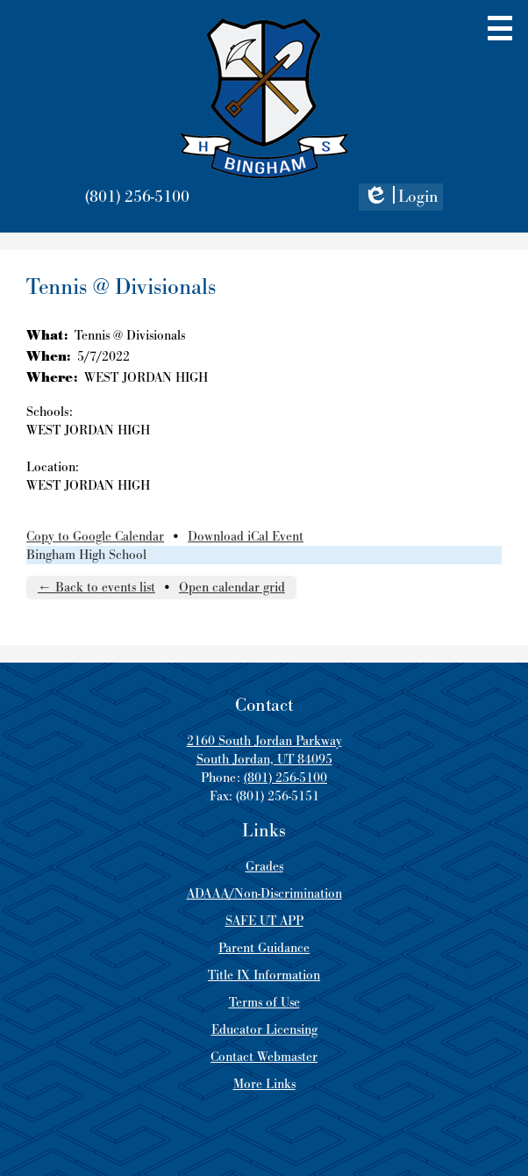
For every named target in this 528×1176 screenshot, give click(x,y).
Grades (264, 866)
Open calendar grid (232, 587)
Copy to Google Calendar (95, 536)
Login (401, 198)
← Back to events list (96, 587)
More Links (264, 1084)
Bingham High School (86, 555)
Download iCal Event (245, 536)
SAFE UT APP (264, 921)
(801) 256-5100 (137, 197)
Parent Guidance (264, 948)
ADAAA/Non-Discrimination (264, 894)
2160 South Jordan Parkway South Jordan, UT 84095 (264, 750)
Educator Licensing (264, 1030)
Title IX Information (264, 975)
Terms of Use (264, 1002)
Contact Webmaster (264, 1057)
